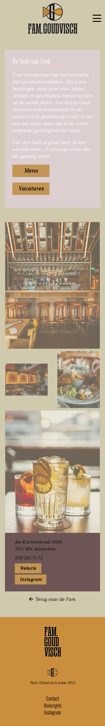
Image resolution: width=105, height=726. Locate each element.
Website (28, 568)
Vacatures (31, 188)
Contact (52, 698)
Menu (31, 170)
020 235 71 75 (28, 558)
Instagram (31, 579)
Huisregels (52, 705)
